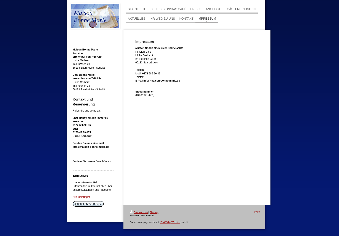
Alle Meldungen (82, 196)
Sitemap (154, 212)
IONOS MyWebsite (170, 222)
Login (257, 211)
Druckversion (139, 212)
